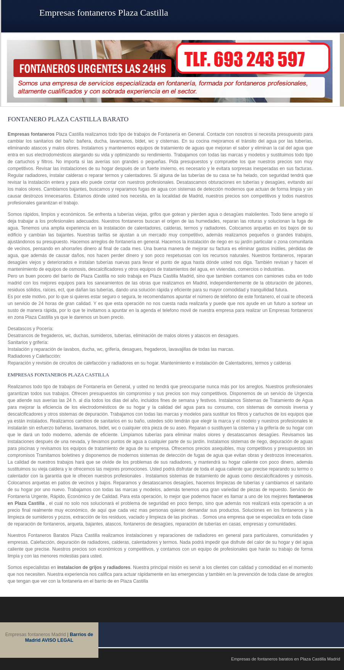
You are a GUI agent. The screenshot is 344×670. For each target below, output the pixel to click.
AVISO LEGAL (57, 640)
